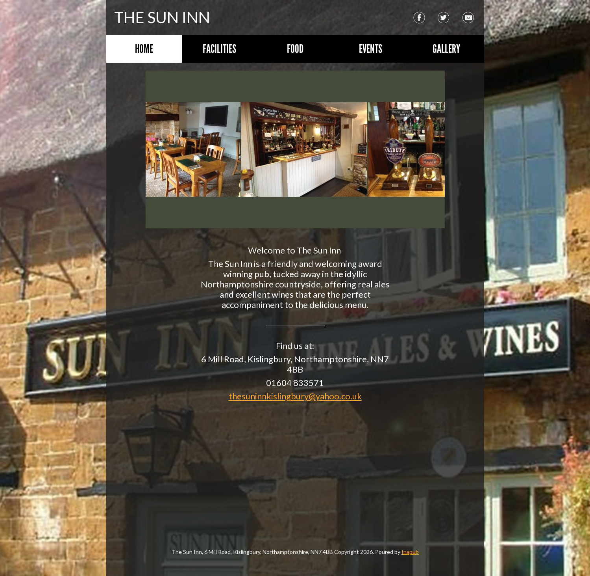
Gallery (446, 48)
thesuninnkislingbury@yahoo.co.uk (295, 396)
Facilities (219, 48)
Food (295, 48)
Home (144, 48)
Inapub (410, 551)
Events (370, 48)
